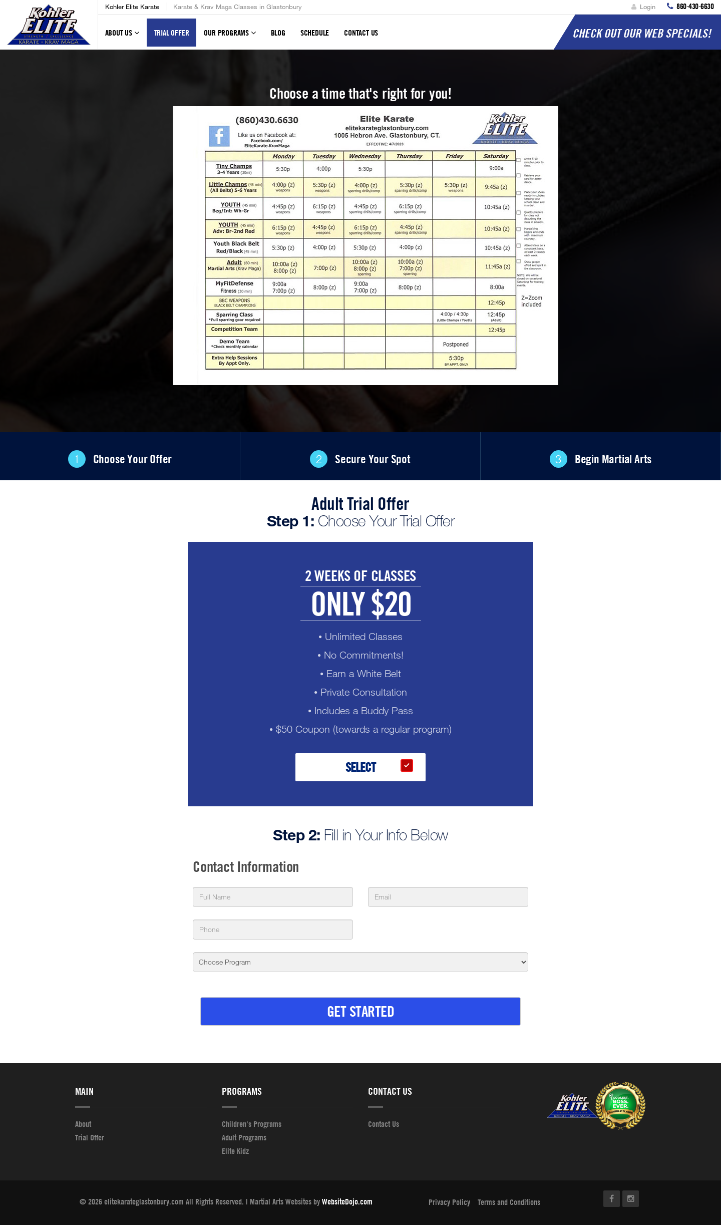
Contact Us (361, 33)
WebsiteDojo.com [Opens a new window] (347, 1201)
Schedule (314, 33)
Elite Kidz (235, 1151)
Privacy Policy (449, 1202)
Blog (278, 33)
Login (643, 7)
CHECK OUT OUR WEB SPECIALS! (641, 33)
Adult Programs (244, 1137)
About (83, 1124)
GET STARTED (361, 1011)
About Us (122, 37)
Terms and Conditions (509, 1202)
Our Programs (229, 37)
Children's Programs (251, 1124)
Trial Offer (171, 33)
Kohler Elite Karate (132, 7)
